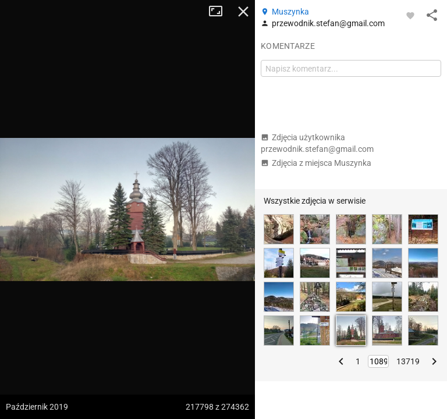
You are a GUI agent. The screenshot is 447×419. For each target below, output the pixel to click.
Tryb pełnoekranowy (220, 11)
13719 (408, 361)
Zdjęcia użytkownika (317, 143)
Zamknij (243, 11)
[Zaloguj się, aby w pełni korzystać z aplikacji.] (410, 15)
